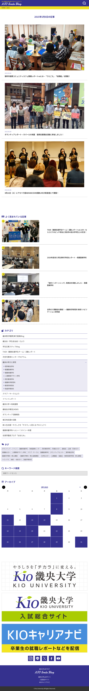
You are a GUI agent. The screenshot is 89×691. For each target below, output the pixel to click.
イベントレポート (9, 399)
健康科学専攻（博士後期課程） (30, 456)
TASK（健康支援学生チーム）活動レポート (19, 352)
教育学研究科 (9, 385)
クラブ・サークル (33, 452)
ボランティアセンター (57, 452)
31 (81, 542)
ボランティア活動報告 (11, 414)
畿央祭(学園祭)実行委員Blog (13, 336)
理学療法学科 (9, 366)
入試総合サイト (44, 679)
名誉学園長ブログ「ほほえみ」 (14, 435)
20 (32, 531)
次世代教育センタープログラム (14, 357)
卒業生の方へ (56, 448)
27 (32, 542)
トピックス (5, 459)
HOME (3, 7)
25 (8, 542)
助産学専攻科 (9, 388)
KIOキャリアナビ (44, 682)
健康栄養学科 (9, 372)
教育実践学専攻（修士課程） (73, 456)
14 (44, 520)
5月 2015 (44, 487)
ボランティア (6, 448)
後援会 (61, 456)
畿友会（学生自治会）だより (14, 341)
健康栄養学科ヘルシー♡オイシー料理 (17, 430)
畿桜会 (64, 448)
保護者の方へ (6, 452)
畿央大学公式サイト (44, 677)
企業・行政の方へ (73, 448)
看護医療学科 (9, 369)
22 (57, 531)
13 (32, 520)
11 (8, 520)
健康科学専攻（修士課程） (10, 456)
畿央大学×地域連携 (10, 404)
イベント (15, 448)
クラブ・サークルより (11, 394)
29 (57, 542)
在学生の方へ (45, 456)
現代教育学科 (9, 379)
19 (20, 531)
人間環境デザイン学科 (12, 376)
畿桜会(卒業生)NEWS (11, 409)
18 (8, 531)
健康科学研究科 (10, 382)
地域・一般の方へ (16, 459)
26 (20, 542)
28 (44, 542)
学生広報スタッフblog (11, 346)
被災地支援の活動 (9, 420)
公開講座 (54, 456)
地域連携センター (34, 448)
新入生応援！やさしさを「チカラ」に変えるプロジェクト (24, 425)
